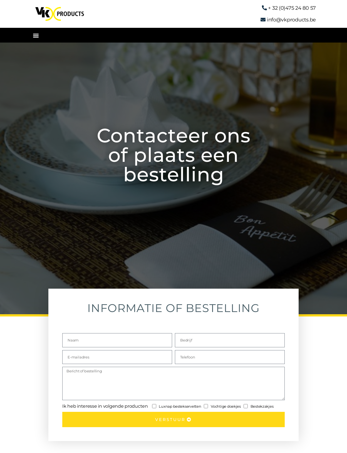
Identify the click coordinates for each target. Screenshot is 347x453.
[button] (35, 35)
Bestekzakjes (262, 406)
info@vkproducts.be (291, 20)
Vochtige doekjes (226, 406)
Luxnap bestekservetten (180, 406)
